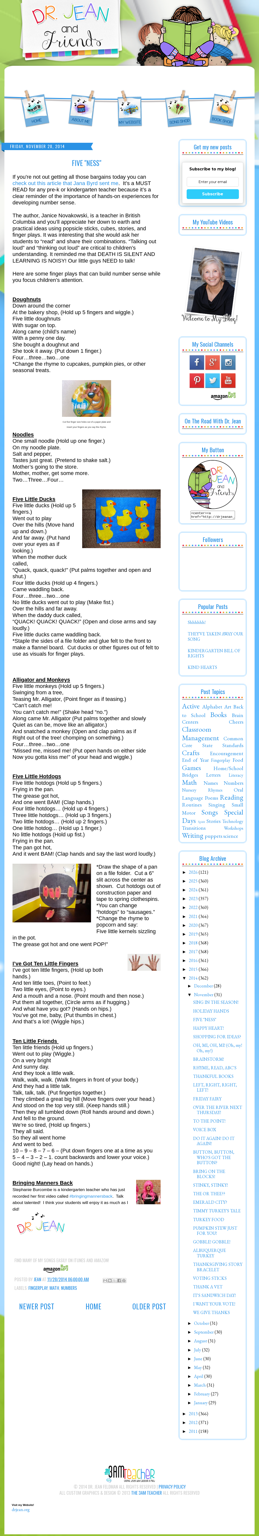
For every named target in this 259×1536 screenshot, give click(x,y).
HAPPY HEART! (208, 1029)
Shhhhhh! (197, 624)
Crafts (190, 754)
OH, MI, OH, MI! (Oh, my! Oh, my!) (217, 1049)
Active (191, 707)
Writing (192, 836)
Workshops (233, 829)
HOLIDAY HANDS (211, 1012)
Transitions (194, 829)
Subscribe (212, 194)
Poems (211, 799)
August (201, 1342)
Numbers (69, 1288)
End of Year (195, 761)
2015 (194, 970)
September (204, 1333)
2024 (194, 891)
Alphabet (212, 708)
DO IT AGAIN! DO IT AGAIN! (213, 1142)
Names (211, 784)
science (230, 837)
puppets (213, 837)
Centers (190, 723)
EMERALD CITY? (210, 1203)
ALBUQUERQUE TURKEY (209, 1254)
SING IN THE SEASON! (215, 1003)
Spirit (201, 823)
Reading (231, 798)
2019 (194, 935)
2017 (194, 953)
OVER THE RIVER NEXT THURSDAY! (217, 1111)
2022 (194, 909)
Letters (213, 776)
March (200, 1386)
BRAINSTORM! (208, 1060)
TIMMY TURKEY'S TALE (217, 1212)
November (204, 996)
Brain (237, 716)
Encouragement (226, 754)
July (198, 1351)
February (202, 1395)
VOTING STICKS (210, 1279)
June (198, 1360)
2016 (194, 962)
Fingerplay (38, 1288)
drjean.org (21, 1511)
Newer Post (36, 1306)
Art (227, 708)
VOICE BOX (204, 1131)
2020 (194, 926)
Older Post (149, 1306)
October (202, 1324)
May (198, 1369)
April (199, 1378)
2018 (194, 944)
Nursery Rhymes (202, 791)
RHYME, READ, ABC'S (214, 1069)
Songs (209, 813)
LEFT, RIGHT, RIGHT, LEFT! (215, 1088)
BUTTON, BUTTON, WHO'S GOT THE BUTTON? (213, 1159)
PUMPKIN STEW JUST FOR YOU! (215, 1232)
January (201, 1404)
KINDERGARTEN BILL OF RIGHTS (214, 654)
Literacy (236, 776)
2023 (194, 900)
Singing (216, 806)
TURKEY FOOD (208, 1221)
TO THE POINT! (209, 1122)
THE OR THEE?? (209, 1195)
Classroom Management (200, 735)
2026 (194, 873)
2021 (194, 918)
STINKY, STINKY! (210, 1186)
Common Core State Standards (212, 743)
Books (218, 716)
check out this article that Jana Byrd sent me (65, 183)
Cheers (236, 723)
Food (238, 761)
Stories (213, 822)
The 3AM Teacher (146, 1494)
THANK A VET (207, 1288)
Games (191, 769)
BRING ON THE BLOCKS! (209, 1175)
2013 (194, 1415)
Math (54, 1288)
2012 (194, 1424)
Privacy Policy (172, 1488)
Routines (192, 806)
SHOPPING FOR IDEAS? (217, 1038)
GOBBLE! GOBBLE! (211, 1243)
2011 (194, 1433)
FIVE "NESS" (204, 1021)
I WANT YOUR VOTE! (214, 1305)
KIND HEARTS (202, 669)
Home (94, 1306)
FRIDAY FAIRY (207, 1100)
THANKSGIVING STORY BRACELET (217, 1268)
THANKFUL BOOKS (213, 1078)
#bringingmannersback (90, 1196)
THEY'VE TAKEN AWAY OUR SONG (215, 637)
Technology (232, 823)
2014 (194, 979)
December (204, 987)
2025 (194, 882)
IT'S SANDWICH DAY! (214, 1297)
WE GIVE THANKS (211, 1314)
